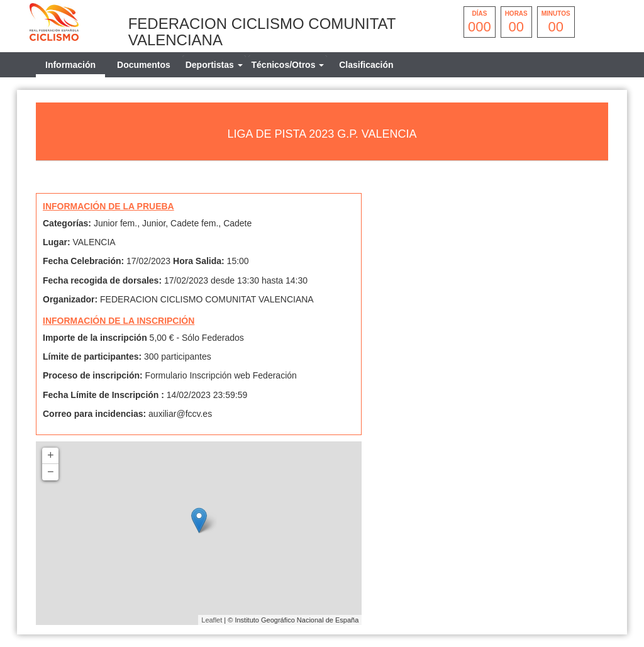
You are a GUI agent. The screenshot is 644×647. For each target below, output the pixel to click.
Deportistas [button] (214, 65)
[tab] (214, 64)
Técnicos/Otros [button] (288, 65)
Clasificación (366, 65)
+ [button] (50, 455)
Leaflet (211, 620)
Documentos (143, 65)
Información (70, 65)
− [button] (50, 472)
